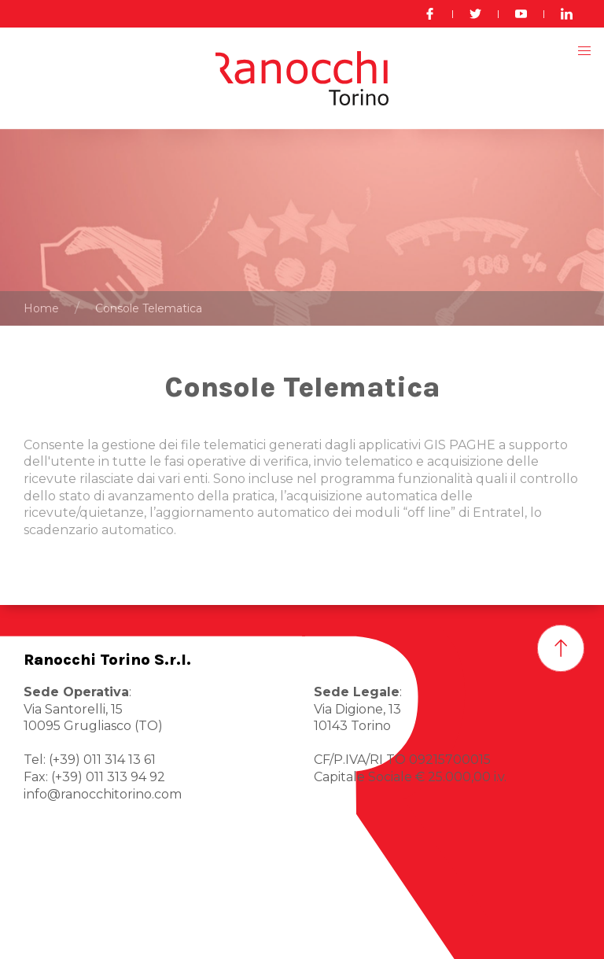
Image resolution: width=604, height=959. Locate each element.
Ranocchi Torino (74, 934)
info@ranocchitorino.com (103, 794)
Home (41, 308)
